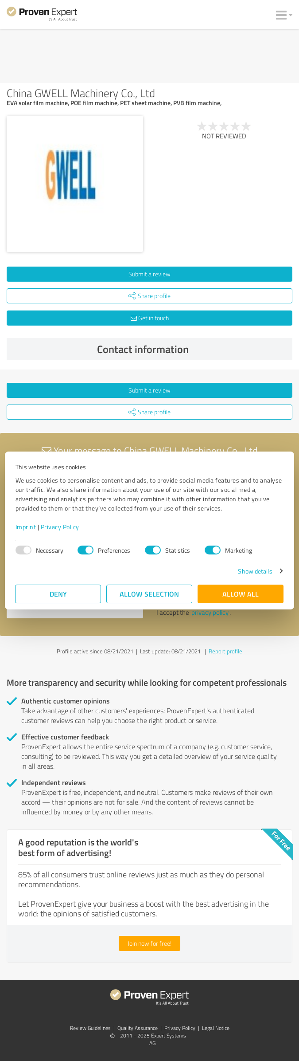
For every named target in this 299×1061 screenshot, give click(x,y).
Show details (255, 571)
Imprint (26, 527)
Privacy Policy (60, 527)
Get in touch (150, 318)
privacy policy (210, 612)
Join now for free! (149, 943)
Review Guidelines (90, 1028)
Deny (58, 594)
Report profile (225, 651)
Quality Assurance (137, 1028)
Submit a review (149, 274)
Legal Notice (215, 1028)
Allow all (241, 594)
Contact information (192, 349)
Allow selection (149, 594)
